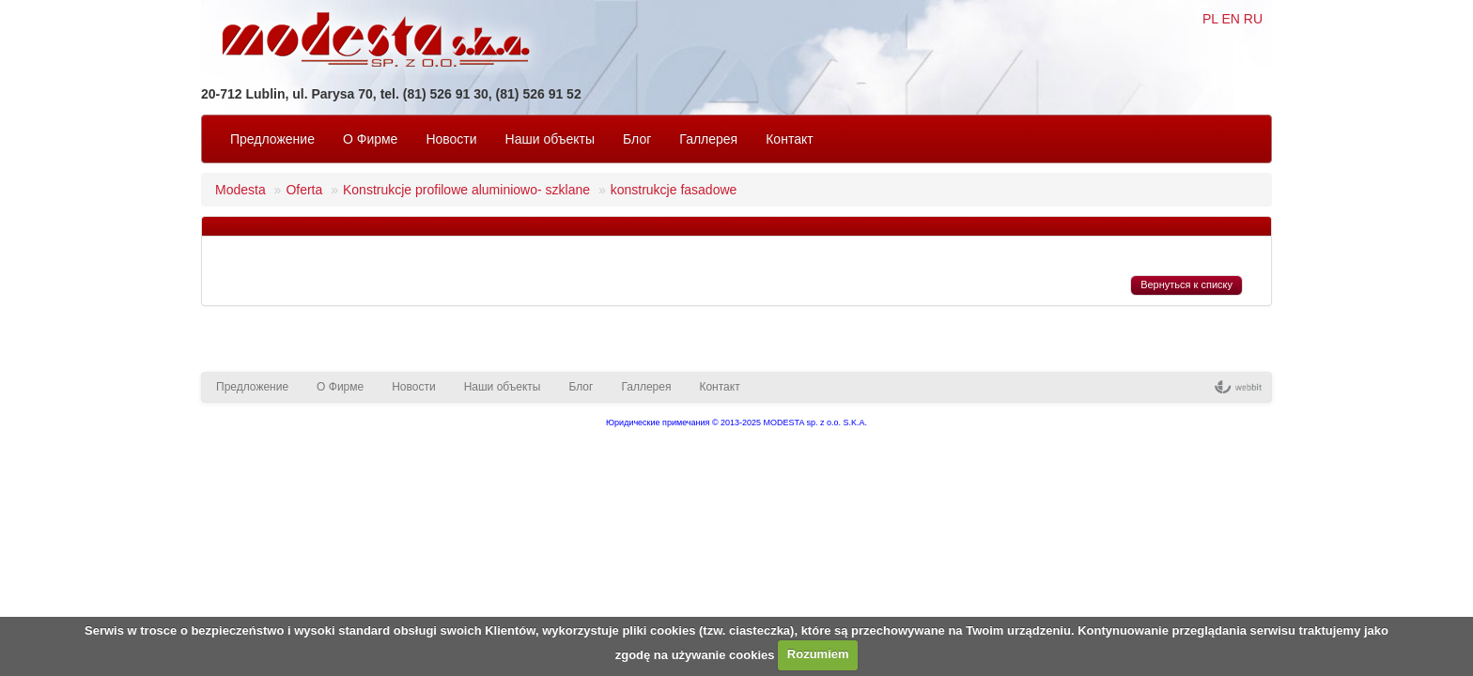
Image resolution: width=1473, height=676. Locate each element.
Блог (637, 138)
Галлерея (708, 138)
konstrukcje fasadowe (674, 189)
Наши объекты (550, 138)
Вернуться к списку (1186, 284)
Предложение (272, 138)
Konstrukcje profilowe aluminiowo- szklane (466, 189)
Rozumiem (818, 654)
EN (1230, 18)
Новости (451, 138)
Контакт (789, 138)
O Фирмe (370, 138)
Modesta (240, 189)
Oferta (304, 189)
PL (1210, 18)
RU (1253, 18)
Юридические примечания (657, 422)
